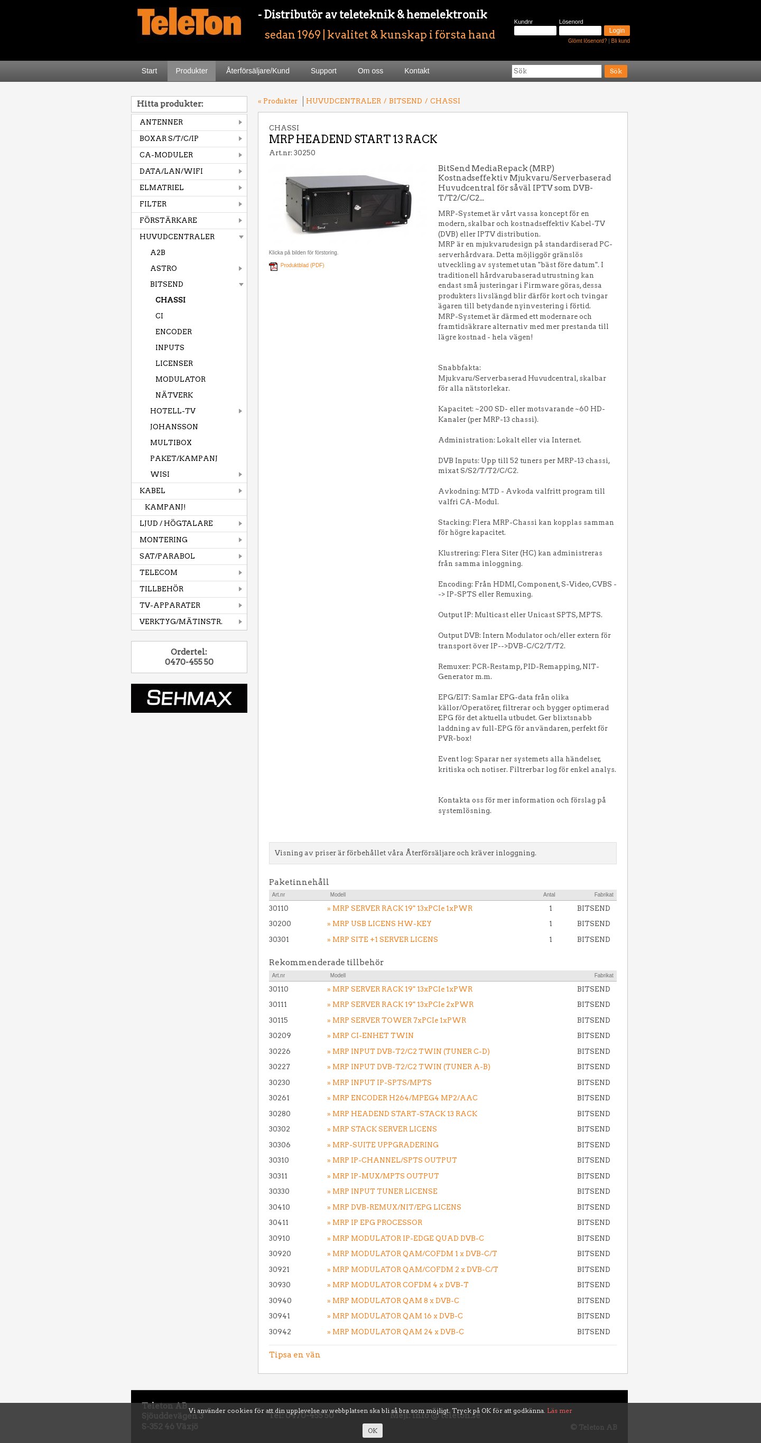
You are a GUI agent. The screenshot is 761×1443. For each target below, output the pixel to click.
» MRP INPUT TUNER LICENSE (382, 1191)
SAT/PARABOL (167, 556)
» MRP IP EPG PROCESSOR (374, 1223)
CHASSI (170, 300)
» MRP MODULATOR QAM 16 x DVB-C (395, 1316)
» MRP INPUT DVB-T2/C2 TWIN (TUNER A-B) (408, 1067)
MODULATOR (180, 379)
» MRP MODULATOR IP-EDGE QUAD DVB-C (405, 1238)
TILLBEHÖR (161, 589)
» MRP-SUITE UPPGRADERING (383, 1145)
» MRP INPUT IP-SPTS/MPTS (379, 1083)
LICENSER (174, 363)
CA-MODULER (166, 155)
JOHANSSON (174, 427)
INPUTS (169, 348)
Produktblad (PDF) (302, 265)
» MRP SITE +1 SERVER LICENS (382, 940)
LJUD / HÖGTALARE (176, 523)
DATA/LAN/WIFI (171, 171)
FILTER (153, 204)
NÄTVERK (174, 395)
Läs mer (559, 1410)
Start (149, 71)
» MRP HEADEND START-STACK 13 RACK (402, 1114)
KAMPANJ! (165, 507)
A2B (157, 253)
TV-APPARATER (170, 605)
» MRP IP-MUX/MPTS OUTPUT (383, 1176)
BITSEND (166, 284)
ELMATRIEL (162, 188)
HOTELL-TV (173, 411)
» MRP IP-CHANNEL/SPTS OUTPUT (392, 1160)
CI (159, 316)
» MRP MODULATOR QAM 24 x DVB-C (395, 1332)
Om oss (370, 71)
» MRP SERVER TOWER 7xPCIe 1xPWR (396, 1020)
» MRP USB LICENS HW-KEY (379, 924)
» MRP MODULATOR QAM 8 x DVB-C (393, 1301)
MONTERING (164, 540)
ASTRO (163, 268)
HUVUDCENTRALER (177, 237)
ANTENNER (161, 122)
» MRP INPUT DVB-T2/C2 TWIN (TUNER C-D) (408, 1051)
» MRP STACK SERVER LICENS (382, 1129)
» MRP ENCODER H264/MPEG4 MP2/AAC (402, 1098)
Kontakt (416, 71)
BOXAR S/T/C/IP (169, 139)
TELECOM (159, 573)
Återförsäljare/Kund (258, 71)
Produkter (191, 71)
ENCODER (173, 332)
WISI (160, 474)
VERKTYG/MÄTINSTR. (181, 622)
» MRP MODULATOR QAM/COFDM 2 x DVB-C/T (412, 1270)
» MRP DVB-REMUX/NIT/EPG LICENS (394, 1207)
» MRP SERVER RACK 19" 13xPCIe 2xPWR (400, 1004)
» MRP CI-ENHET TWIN (370, 1036)
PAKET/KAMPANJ (184, 459)
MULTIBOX (171, 443)
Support (324, 71)
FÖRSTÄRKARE (168, 220)
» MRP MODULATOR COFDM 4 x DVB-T (398, 1285)
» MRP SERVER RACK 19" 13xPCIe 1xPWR (399, 908)
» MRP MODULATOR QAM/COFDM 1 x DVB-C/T (412, 1254)
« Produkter (278, 101)
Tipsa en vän (295, 1355)
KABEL (152, 491)
